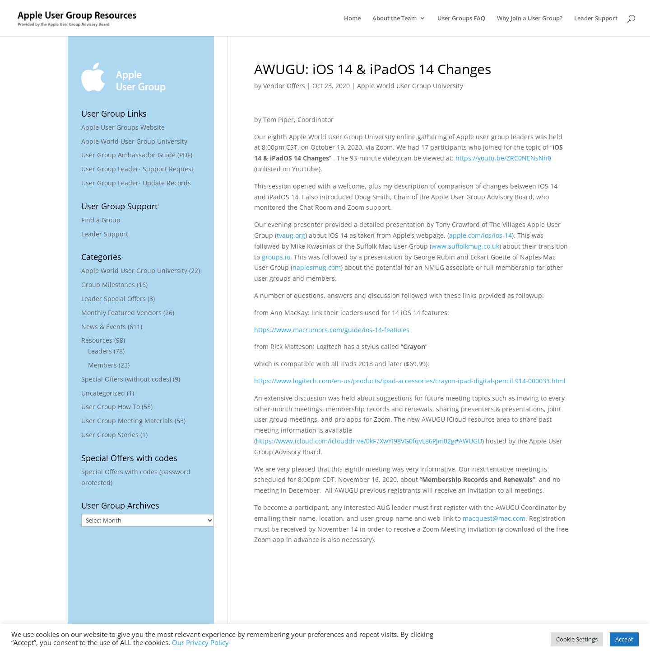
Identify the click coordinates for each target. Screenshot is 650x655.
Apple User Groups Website (123, 127)
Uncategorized (103, 393)
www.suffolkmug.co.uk (465, 246)
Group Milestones (108, 284)
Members (102, 365)
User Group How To (110, 406)
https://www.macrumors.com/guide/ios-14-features (331, 329)
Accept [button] (624, 639)
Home (352, 18)
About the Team (394, 18)
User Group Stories (110, 434)
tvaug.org (291, 235)
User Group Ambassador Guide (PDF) (136, 155)
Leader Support (596, 18)
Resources (96, 340)
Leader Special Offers (113, 298)
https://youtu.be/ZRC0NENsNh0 (503, 158)
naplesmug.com (316, 267)
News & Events (103, 326)
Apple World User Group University (410, 85)
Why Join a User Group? (529, 18)
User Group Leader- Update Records (136, 183)
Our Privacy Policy (200, 642)
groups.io (276, 257)
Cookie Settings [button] (577, 639)
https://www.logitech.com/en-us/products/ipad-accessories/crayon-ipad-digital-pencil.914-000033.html (410, 381)
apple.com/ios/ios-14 (480, 235)
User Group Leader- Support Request (137, 169)
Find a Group (101, 220)
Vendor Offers (284, 85)
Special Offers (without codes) (126, 379)
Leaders (100, 351)
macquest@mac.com (494, 518)
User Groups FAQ (461, 18)
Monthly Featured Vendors (121, 312)
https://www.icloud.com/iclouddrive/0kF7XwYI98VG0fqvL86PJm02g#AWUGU (369, 441)
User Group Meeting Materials (127, 420)
